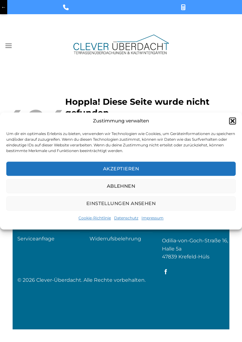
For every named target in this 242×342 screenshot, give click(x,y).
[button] (232, 121)
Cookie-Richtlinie (94, 217)
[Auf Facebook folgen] (165, 272)
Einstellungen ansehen (121, 203)
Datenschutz (126, 217)
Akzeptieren (121, 169)
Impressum (152, 217)
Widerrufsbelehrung (115, 239)
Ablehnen (121, 186)
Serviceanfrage (36, 239)
